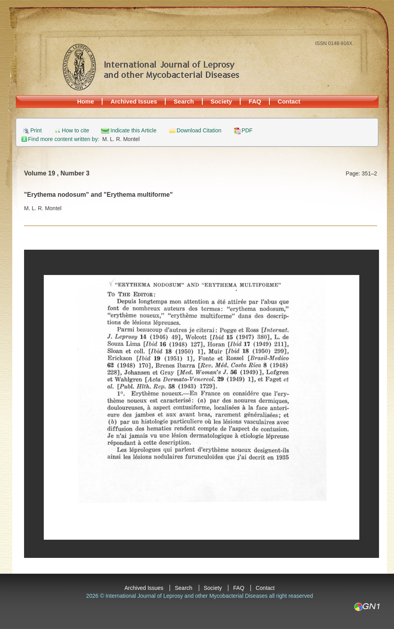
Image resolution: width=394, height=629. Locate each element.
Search (184, 101)
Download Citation (199, 131)
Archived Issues (133, 101)
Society (221, 101)
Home (85, 101)
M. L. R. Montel (121, 139)
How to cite (75, 131)
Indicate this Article (133, 131)
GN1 (366, 607)
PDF (246, 131)
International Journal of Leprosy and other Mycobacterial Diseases (151, 67)
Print (36, 131)
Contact (289, 101)
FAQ (254, 101)
